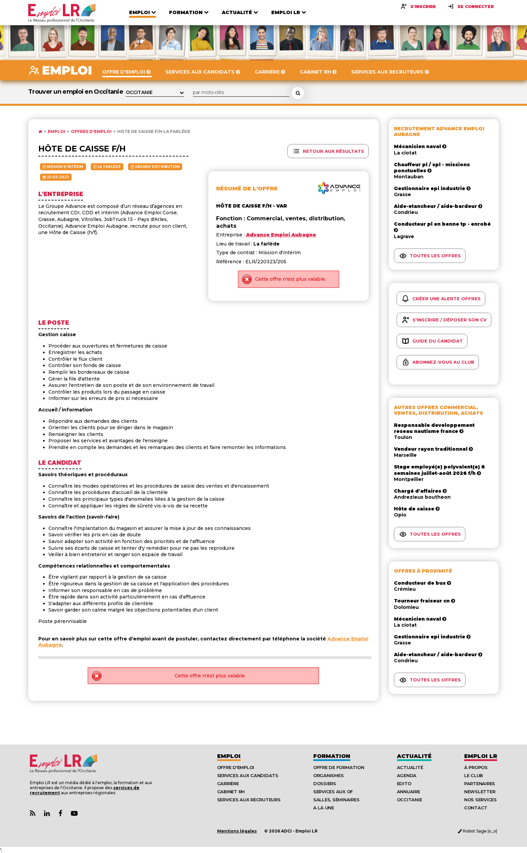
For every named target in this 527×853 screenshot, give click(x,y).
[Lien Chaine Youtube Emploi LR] (74, 813)
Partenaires (479, 783)
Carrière (228, 783)
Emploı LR (480, 756)
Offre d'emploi (235, 767)
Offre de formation (338, 767)
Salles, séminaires (336, 799)
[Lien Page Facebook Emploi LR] (60, 813)
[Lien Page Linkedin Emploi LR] (47, 813)
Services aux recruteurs (249, 799)
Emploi (56, 131)
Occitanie (409, 799)
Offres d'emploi (91, 131)
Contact (475, 807)
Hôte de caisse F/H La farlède (153, 131)
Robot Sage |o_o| (477, 831)
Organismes (328, 775)
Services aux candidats (247, 775)
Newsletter (479, 791)
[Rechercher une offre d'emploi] (298, 93)
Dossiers (324, 783)
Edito (404, 783)
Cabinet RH (231, 791)
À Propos (476, 767)
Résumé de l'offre (247, 188)
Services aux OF (333, 791)
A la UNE (323, 807)
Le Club (473, 775)
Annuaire (408, 791)
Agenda (406, 775)
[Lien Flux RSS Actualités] (32, 813)
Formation (331, 756)
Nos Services (480, 799)
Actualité (414, 756)
